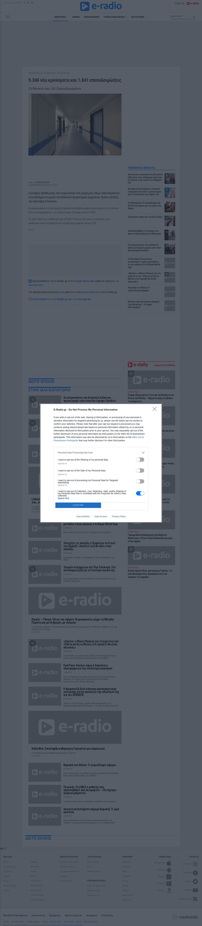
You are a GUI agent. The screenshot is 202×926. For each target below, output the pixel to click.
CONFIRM (78, 505)
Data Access (101, 516)
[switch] (140, 459)
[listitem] (101, 452)
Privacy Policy (119, 516)
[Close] (156, 410)
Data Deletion (83, 516)
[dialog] (101, 463)
